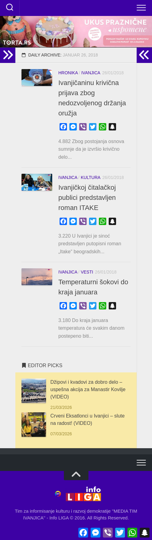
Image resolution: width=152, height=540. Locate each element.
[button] (76, 31)
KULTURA (90, 177)
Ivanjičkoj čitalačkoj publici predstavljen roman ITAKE (87, 198)
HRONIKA (68, 72)
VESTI (87, 272)
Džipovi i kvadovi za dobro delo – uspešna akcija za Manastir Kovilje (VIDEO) (88, 389)
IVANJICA (90, 72)
